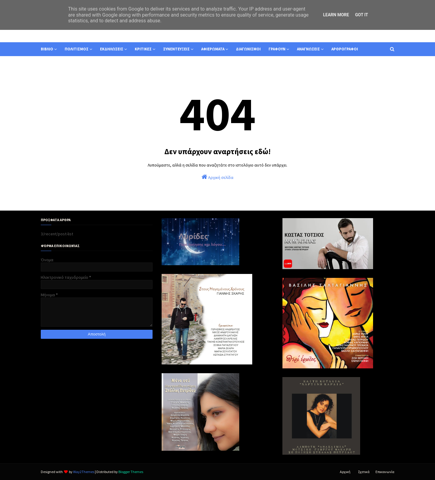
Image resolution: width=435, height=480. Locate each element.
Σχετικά (363, 471)
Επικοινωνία (384, 471)
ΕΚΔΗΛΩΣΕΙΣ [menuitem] (111, 49)
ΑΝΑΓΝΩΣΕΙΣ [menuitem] (308, 49)
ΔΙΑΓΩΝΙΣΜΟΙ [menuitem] (248, 49)
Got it (361, 14)
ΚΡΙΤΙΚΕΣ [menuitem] (143, 49)
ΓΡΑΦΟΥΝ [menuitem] (277, 49)
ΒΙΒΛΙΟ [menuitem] (47, 49)
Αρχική (345, 471)
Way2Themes (83, 471)
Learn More (336, 14)
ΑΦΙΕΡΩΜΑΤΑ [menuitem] (212, 49)
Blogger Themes (130, 471)
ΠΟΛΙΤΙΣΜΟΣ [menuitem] (77, 49)
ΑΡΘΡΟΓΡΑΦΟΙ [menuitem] (344, 49)
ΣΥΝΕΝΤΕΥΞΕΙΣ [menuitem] (176, 49)
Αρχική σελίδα (217, 177)
